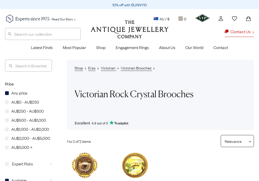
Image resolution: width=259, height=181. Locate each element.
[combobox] (43, 34)
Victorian (108, 67)
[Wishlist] (234, 18)
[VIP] (202, 18)
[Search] (28, 66)
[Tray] (182, 18)
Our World (194, 47)
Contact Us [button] (239, 31)
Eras (91, 67)
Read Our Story (63, 18)
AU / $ (162, 18)
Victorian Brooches (136, 67)
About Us (167, 47)
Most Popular (74, 47)
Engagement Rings (132, 47)
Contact (220, 47)
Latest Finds (42, 47)
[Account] (221, 18)
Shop (101, 47)
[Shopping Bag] (248, 18)
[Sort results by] (235, 141)
